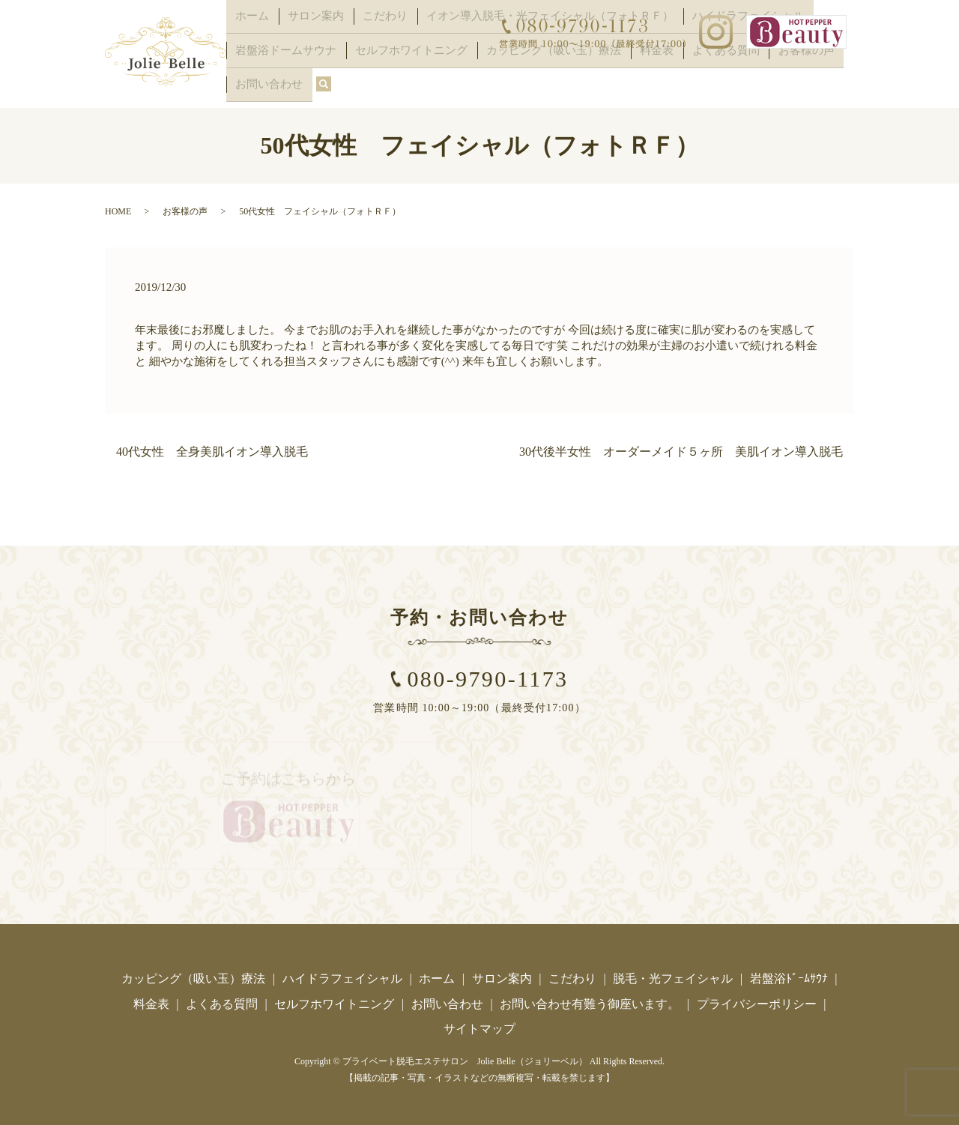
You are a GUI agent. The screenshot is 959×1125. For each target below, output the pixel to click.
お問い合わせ (811, 64)
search (237, 87)
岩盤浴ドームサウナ (279, 64)
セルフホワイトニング (391, 64)
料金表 (611, 64)
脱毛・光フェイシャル (673, 975)
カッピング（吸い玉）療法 (520, 64)
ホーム (248, 40)
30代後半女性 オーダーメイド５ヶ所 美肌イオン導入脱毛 (681, 448)
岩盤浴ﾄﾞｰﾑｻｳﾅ (789, 975)
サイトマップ (479, 1025)
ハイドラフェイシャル (342, 975)
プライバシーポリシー (757, 1001)
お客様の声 (741, 64)
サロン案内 (302, 40)
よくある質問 (671, 64)
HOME (118, 208)
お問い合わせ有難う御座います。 (590, 1001)
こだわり (363, 40)
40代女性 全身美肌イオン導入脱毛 (212, 448)
